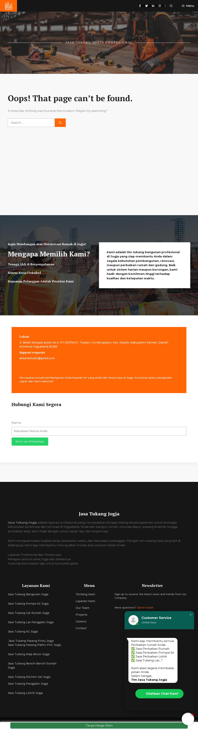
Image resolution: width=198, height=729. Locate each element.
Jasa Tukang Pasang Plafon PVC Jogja (34, 645)
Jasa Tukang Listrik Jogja (25, 693)
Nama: (16, 422)
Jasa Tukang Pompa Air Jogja (28, 603)
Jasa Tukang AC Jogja (23, 631)
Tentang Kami (85, 594)
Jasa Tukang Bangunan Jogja (28, 594)
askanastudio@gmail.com (37, 358)
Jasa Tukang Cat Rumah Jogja (28, 613)
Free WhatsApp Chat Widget (159, 706)
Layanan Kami (85, 601)
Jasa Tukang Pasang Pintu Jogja (31, 641)
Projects (81, 614)
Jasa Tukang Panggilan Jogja (28, 683)
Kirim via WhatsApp (29, 441)
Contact (81, 628)
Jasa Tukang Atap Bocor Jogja (29, 654)
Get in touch (145, 607)
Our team (82, 608)
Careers (81, 621)
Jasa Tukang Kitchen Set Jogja (29, 677)
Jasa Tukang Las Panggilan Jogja (31, 622)
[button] (171, 6)
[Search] (60, 122)
